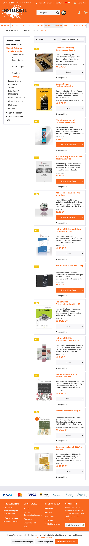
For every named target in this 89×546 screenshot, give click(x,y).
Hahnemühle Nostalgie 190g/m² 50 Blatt (66, 375)
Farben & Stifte (14, 81)
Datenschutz (49, 516)
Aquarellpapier (18, 68)
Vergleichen (61, 78)
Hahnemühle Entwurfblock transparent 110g (68, 230)
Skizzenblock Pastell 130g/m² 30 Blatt (69, 448)
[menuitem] (52, 12)
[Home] (5, 25)
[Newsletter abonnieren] (83, 525)
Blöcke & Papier (15, 51)
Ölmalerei (16, 73)
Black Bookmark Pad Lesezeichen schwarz (65, 121)
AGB (25, 527)
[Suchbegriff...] (48, 12)
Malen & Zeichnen (14, 48)
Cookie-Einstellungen (52, 524)
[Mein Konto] (79, 12)
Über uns (48, 512)
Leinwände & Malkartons (13, 92)
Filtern (40, 39)
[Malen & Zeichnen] (53, 25)
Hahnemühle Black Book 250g (69, 265)
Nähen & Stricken (14, 113)
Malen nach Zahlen (16, 97)
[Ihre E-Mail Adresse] (73, 525)
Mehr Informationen (44, 537)
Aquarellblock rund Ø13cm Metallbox (68, 194)
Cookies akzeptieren (45, 542)
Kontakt (27, 508)
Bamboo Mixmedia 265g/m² (68, 411)
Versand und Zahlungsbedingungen (33, 513)
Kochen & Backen (14, 44)
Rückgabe (28, 519)
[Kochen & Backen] (35, 25)
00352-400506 (11, 3)
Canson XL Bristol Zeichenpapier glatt (65, 85)
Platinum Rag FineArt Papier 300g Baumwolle (69, 157)
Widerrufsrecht (30, 523)
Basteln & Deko (13, 40)
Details (74, 71)
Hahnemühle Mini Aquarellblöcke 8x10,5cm (67, 339)
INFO (8, 120)
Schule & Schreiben (15, 116)
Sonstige (16, 76)
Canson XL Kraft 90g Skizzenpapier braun (65, 48)
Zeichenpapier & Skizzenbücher (18, 58)
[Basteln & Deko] (18, 25)
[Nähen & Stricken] (72, 25)
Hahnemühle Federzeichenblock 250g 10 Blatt (68, 303)
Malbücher (13, 105)
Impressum (48, 520)
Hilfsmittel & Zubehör (13, 86)
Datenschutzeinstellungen (22, 542)
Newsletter (80, 3)
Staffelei (11, 108)
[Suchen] (57, 12)
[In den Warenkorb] (70, 144)
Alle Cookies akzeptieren (66, 542)
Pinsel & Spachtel (15, 101)
